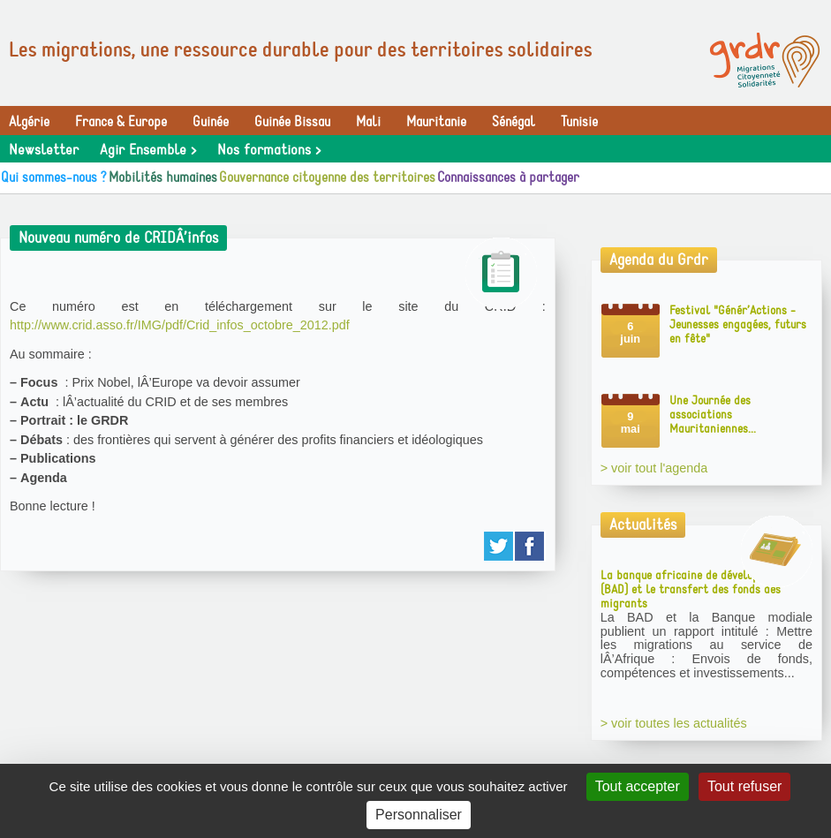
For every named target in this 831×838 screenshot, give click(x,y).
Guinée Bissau (292, 122)
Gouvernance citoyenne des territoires (327, 177)
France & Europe (121, 122)
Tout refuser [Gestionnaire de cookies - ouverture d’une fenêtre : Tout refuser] (744, 786)
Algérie (29, 122)
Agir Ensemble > (148, 150)
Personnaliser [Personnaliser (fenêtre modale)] (418, 814)
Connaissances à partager (508, 177)
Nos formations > (269, 150)
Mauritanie (436, 122)
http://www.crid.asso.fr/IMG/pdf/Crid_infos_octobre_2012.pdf (180, 325)
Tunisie (579, 122)
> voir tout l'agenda (654, 468)
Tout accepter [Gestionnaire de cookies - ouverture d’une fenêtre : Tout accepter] (637, 786)
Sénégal (513, 122)
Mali (368, 122)
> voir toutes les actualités (674, 723)
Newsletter (44, 150)
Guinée (211, 122)
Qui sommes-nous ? (54, 177)
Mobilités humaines (163, 177)
